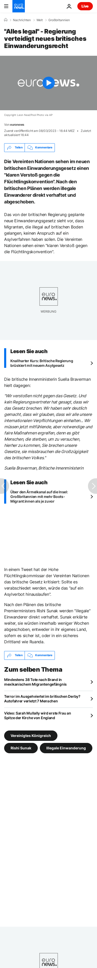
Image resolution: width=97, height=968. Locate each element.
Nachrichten (22, 20)
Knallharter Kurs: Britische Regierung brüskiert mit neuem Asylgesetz (41, 363)
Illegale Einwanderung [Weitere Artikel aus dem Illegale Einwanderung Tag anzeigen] (66, 747)
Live (85, 6)
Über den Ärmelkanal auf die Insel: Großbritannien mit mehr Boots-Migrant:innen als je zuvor (39, 496)
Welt (39, 20)
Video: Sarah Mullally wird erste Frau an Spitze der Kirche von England (37, 715)
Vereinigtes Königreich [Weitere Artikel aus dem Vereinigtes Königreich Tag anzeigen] (31, 735)
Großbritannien (59, 20)
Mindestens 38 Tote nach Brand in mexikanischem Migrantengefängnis (35, 681)
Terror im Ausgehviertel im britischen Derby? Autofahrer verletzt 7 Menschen (42, 698)
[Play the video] (48, 83)
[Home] (5, 20)
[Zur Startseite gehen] (18, 6)
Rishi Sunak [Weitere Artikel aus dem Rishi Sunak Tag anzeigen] (21, 747)
